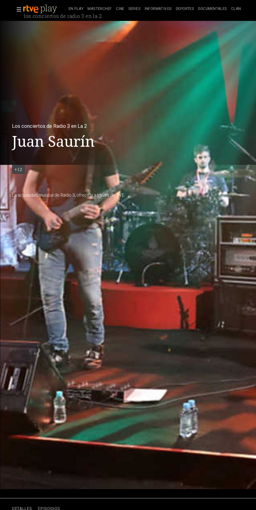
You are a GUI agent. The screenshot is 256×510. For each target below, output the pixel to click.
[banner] (45, 9)
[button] (17, 9)
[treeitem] (76, 9)
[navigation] (155, 9)
